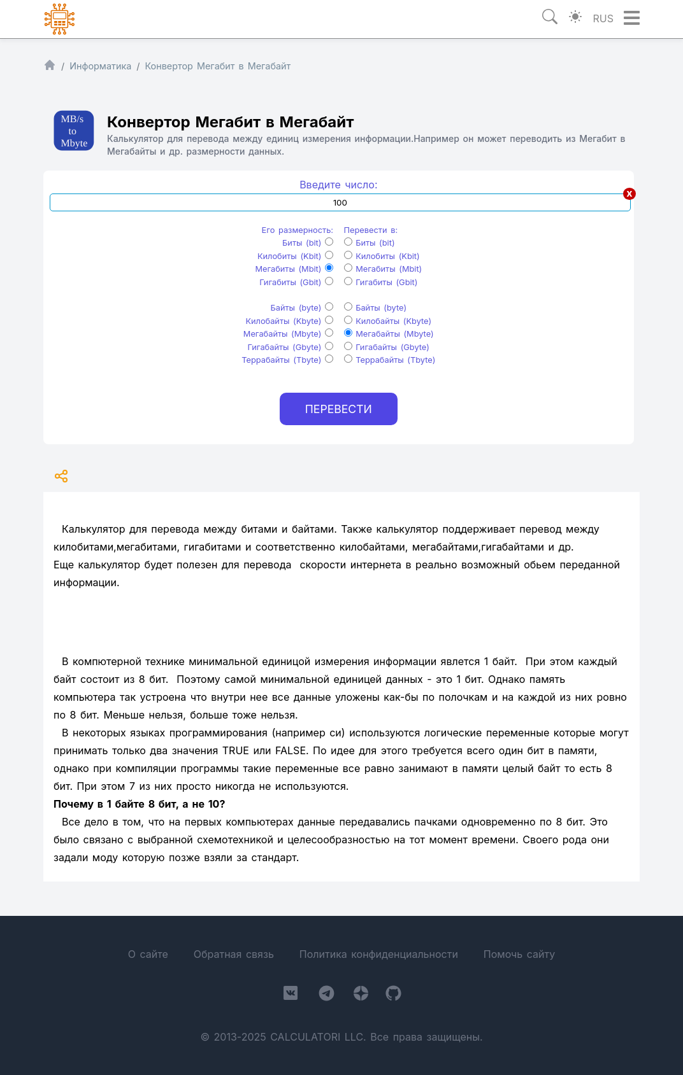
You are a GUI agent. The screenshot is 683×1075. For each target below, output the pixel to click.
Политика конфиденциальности (378, 954)
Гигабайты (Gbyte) (290, 347)
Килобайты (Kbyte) (289, 321)
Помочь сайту (519, 954)
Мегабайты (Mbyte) (288, 334)
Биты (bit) (307, 243)
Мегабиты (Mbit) (294, 269)
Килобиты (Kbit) (295, 256)
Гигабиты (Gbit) (296, 282)
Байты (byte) (302, 308)
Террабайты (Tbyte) (287, 360)
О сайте (148, 954)
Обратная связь (234, 954)
